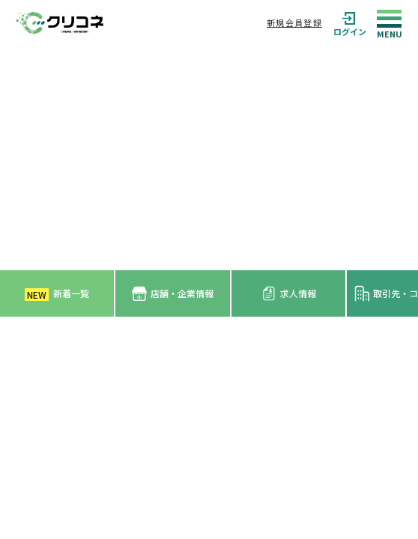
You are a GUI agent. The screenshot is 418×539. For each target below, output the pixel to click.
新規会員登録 (294, 22)
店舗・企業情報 (172, 294)
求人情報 (288, 293)
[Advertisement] (209, 158)
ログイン (349, 23)
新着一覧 (57, 294)
